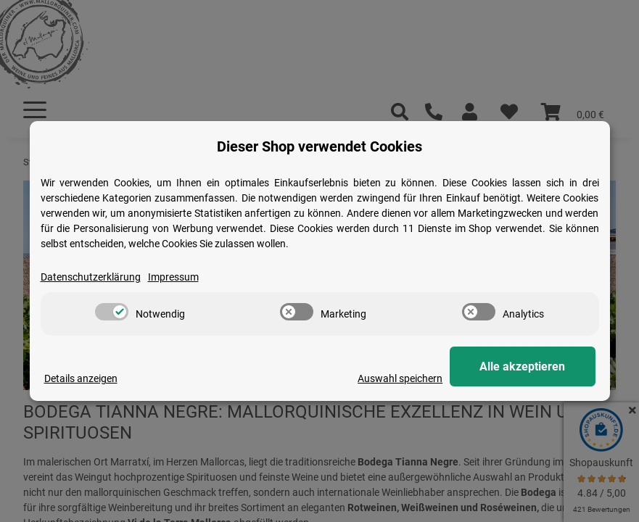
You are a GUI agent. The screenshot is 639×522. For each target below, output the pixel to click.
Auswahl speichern (400, 378)
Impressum (173, 277)
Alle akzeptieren (523, 366)
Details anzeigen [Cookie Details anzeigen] (81, 378)
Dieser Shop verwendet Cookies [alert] (319, 146)
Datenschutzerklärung (91, 277)
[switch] (111, 311)
